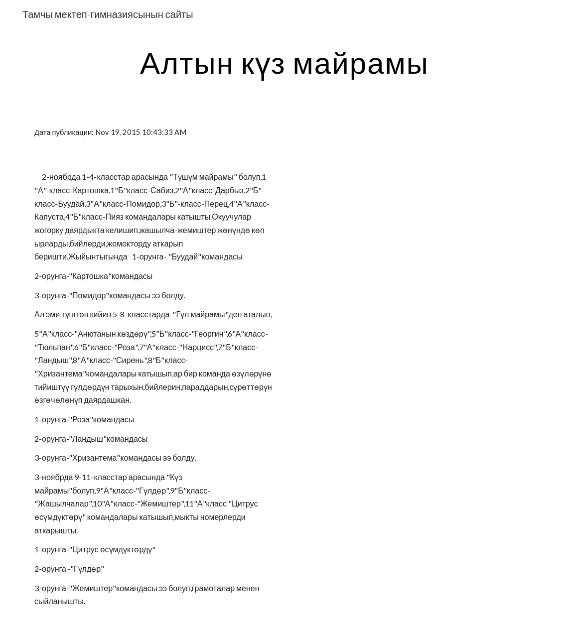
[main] (284, 62)
